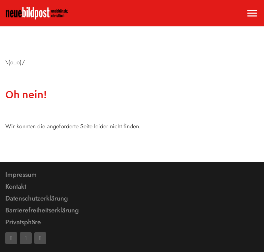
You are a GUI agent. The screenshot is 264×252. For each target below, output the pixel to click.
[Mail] (26, 238)
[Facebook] (11, 238)
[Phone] (40, 238)
